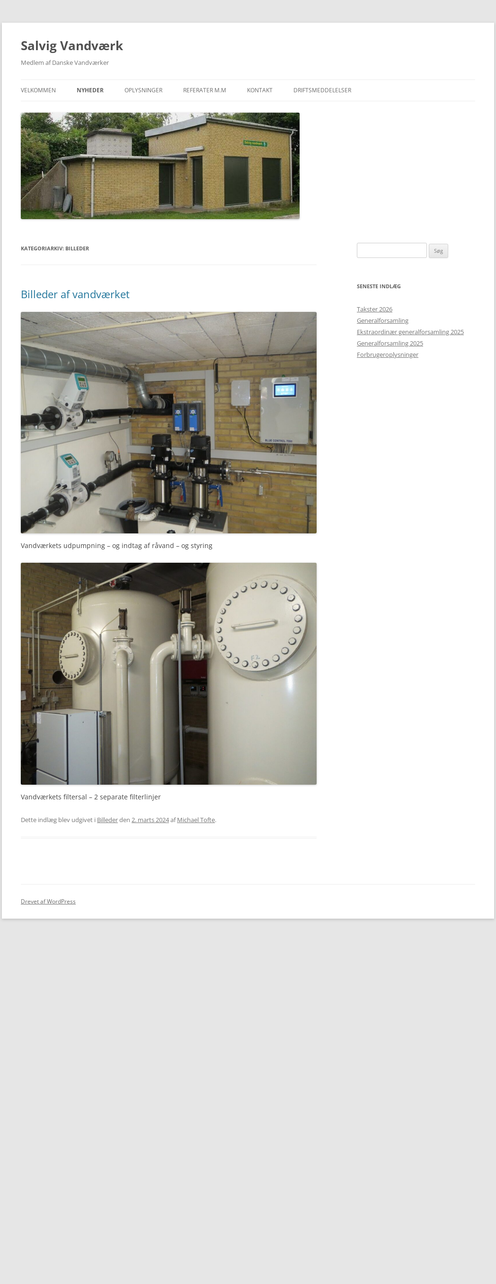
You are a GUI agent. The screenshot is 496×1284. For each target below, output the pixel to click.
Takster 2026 (374, 309)
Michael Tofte (196, 819)
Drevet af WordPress (48, 901)
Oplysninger (143, 90)
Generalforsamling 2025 (390, 343)
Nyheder (90, 90)
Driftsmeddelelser (322, 90)
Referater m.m (204, 90)
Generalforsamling (382, 320)
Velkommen (38, 90)
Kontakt (260, 90)
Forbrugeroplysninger (387, 354)
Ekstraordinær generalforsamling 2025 (410, 332)
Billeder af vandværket (75, 294)
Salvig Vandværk (72, 45)
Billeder (107, 819)
